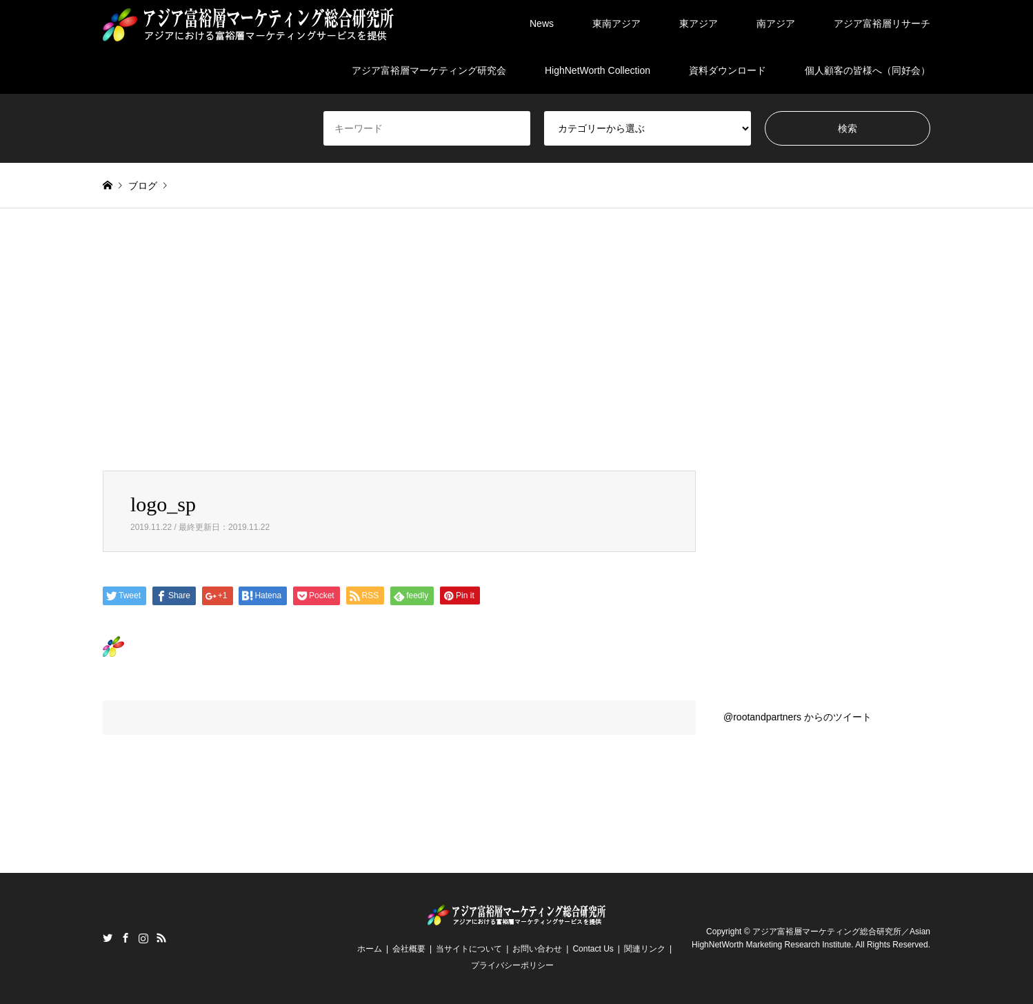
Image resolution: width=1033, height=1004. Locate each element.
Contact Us (592, 949)
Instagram (143, 938)
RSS (161, 938)
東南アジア (616, 23)
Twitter (107, 938)
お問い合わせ (537, 949)
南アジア (775, 23)
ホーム (369, 949)
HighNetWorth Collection (597, 70)
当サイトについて (469, 949)
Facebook (125, 938)
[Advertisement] (516, 339)
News (542, 23)
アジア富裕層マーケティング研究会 (429, 70)
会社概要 (408, 949)
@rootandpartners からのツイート (797, 716)
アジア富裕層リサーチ (882, 23)
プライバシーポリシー (512, 965)
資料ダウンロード (727, 70)
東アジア (698, 23)
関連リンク (644, 949)
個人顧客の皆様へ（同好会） (867, 70)
